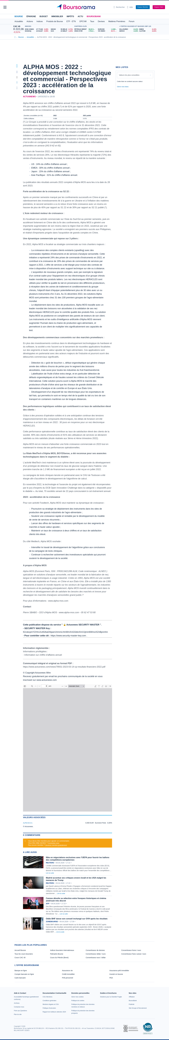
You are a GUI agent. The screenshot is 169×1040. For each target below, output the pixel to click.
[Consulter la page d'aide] (130, 7)
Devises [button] (101, 21)
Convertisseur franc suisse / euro (133, 954)
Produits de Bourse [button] (54, 21)
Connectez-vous (53, 843)
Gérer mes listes (123, 87)
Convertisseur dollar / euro (96, 954)
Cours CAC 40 (20, 958)
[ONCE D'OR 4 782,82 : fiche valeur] (85, 31)
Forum (131, 21)
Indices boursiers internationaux (62, 950)
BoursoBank (94, 16)
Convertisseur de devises (95, 950)
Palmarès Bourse (56, 954)
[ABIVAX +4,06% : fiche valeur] (128, 31)
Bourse (19, 16)
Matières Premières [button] (116, 21)
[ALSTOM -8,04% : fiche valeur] (147, 31)
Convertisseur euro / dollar (96, 958)
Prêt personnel (67, 978)
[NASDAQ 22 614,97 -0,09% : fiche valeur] (37, 31)
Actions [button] (30, 21)
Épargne (31, 16)
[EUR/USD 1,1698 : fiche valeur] (108, 29)
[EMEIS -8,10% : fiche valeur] (147, 29)
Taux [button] (92, 21)
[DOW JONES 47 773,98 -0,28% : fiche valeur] (37, 29)
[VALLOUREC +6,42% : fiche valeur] (128, 29)
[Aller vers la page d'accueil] (83, 7)
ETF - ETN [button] (71, 21)
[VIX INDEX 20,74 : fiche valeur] (108, 31)
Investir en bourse (116, 974)
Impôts (70, 16)
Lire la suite (50, 873)
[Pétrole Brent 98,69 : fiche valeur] (85, 29)
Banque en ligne (21, 970)
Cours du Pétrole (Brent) (59, 958)
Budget (43, 16)
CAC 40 (16, 26)
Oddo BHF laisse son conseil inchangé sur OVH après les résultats (77, 919)
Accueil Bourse (20, 950)
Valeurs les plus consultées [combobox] (129, 75)
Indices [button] (40, 21)
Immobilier (57, 16)
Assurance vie (67, 970)
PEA (111, 978)
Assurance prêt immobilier (119, 970)
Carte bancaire (20, 978)
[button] (5, 7)
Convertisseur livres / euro (131, 950)
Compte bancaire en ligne (24, 974)
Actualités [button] (19, 21)
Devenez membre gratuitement (56, 845)
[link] (17, 1003)
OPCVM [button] (82, 21)
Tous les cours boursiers (24, 954)
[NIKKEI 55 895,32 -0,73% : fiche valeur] (62, 29)
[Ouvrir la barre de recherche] (119, 7)
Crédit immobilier (68, 974)
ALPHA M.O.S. (28, 823)
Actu (80, 16)
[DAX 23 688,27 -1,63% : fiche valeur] (62, 31)
